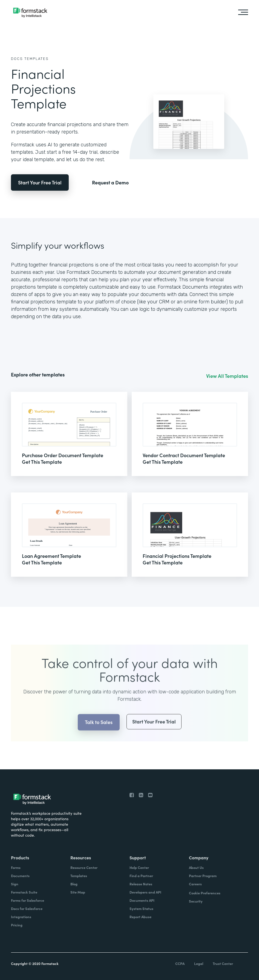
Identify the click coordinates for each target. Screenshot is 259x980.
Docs (17, 59)
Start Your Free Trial (40, 182)
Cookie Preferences (204, 892)
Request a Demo (110, 182)
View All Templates (227, 376)
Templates (36, 59)
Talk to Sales (99, 732)
